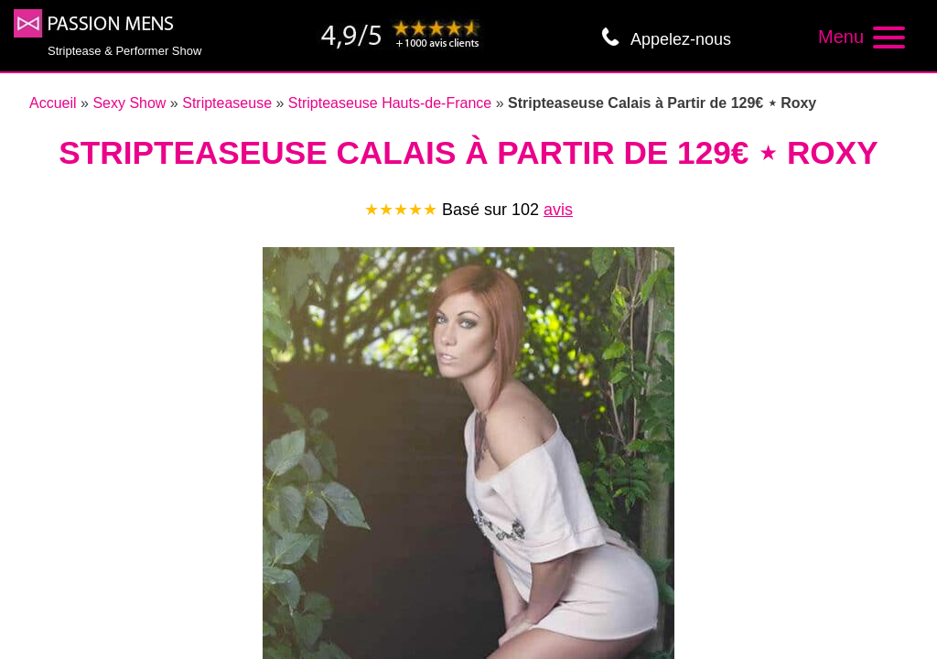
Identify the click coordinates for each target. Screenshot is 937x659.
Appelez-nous (680, 39)
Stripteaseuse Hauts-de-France (389, 103)
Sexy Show (129, 103)
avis (558, 209)
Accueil (53, 103)
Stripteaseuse (227, 103)
